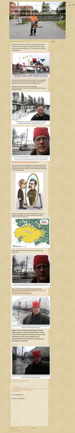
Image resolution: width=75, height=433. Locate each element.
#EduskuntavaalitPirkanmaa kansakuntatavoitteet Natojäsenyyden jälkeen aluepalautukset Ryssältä (37, 9)
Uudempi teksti (14, 428)
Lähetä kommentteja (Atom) (17, 430)
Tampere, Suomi (17, 391)
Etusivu (33, 428)
